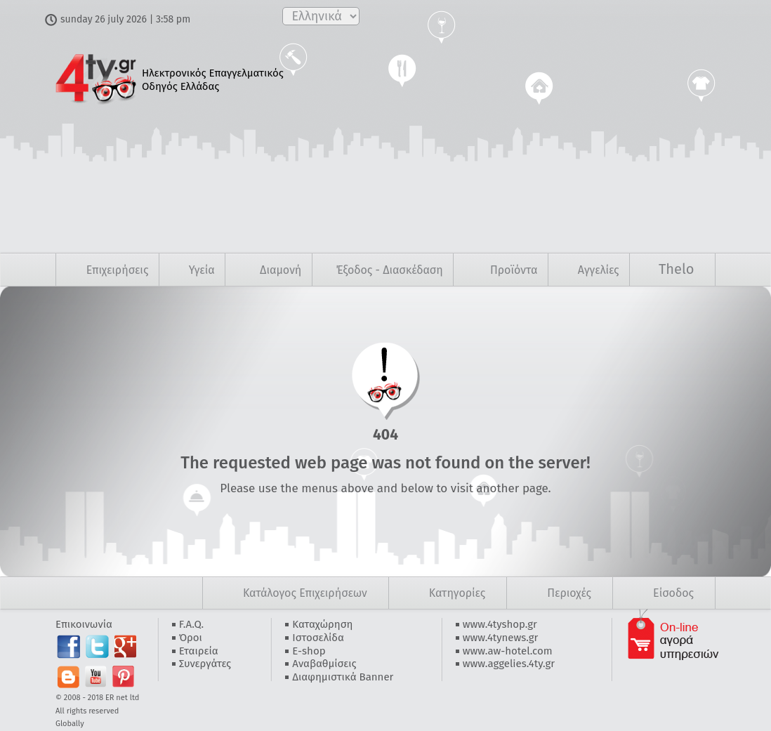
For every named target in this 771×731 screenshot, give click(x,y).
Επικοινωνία (83, 624)
